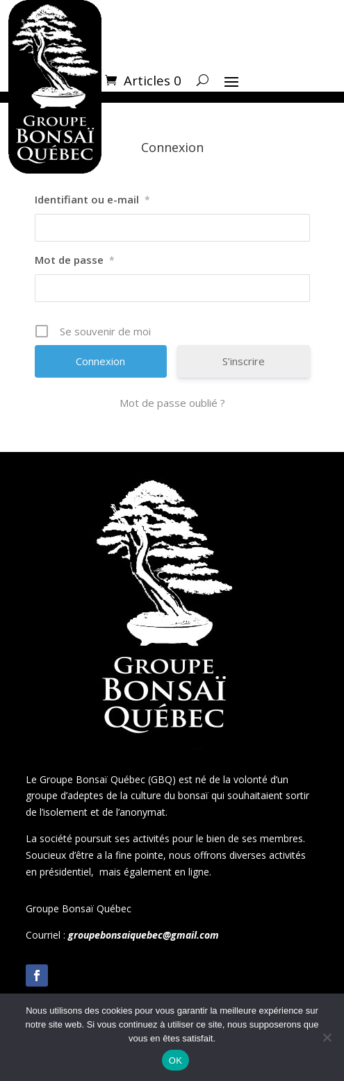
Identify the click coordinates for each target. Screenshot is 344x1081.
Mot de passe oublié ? (172, 403)
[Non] (327, 1037)
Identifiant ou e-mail (92, 199)
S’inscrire (243, 361)
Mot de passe (75, 260)
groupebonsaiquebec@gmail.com (143, 934)
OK (175, 1060)
